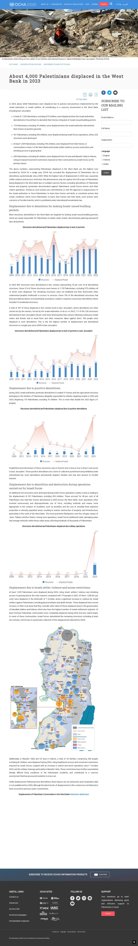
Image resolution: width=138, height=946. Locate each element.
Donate (104, 4)
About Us (44, 4)
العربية (125, 4)
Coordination (56, 4)
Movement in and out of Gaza (57, 64)
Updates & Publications (73, 4)
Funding (95, 4)
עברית (119, 4)
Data (87, 4)
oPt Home (13, 64)
